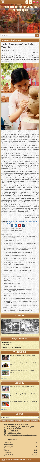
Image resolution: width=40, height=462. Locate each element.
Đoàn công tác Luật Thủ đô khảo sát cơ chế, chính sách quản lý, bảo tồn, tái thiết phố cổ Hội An (19, 248)
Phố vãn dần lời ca (9, 240)
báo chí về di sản (19, 383)
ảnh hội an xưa (19, 316)
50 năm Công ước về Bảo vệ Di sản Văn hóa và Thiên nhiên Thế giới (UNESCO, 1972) (19, 263)
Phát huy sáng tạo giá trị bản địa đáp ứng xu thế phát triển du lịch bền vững (19, 290)
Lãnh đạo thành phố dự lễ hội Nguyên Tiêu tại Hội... (23, 386)
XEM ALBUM (20, 327)
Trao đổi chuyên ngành (19, 352)
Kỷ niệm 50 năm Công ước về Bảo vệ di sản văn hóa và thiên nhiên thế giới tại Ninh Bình (19, 259)
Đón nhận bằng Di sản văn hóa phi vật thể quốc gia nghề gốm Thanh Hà (20, 236)
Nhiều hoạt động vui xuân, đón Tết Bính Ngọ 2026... (24, 401)
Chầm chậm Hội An (9, 283)
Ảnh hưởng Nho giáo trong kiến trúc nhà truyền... (23, 355)
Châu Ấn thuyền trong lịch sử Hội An (13, 267)
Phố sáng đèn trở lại (9, 276)
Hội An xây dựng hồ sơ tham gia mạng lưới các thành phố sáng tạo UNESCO (20, 306)
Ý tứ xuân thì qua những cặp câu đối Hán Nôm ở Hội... (23, 363)
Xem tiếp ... (4, 378)
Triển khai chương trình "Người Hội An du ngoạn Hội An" (18, 293)
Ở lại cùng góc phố (8, 286)
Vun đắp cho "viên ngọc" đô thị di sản (14, 270)
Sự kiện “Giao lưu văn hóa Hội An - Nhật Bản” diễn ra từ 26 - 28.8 (19, 244)
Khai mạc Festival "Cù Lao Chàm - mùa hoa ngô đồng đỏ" (19, 279)
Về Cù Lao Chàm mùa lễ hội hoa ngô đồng (15, 310)
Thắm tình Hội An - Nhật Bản (11, 255)
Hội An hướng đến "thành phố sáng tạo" (14, 252)
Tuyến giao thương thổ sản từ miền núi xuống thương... (22, 371)
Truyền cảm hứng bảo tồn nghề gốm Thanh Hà (11, 40)
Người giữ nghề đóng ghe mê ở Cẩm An (14, 298)
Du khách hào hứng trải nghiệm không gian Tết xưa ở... (23, 394)
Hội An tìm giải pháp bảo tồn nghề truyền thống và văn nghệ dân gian (20, 302)
